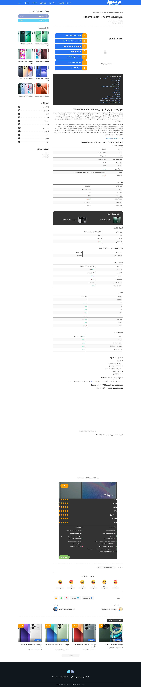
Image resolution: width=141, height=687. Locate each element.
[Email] (56, 598)
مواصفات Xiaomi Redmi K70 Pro (114, 138)
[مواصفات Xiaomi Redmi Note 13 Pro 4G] (84, 633)
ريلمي (47, 124)
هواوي (47, 138)
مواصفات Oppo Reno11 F (26, 96)
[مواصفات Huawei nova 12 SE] (41, 36)
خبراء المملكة (45, 155)
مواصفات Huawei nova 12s (42, 79)
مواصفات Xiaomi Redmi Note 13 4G (57, 644)
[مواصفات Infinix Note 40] (25, 71)
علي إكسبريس (94, 381)
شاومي (46, 131)
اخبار (47, 114)
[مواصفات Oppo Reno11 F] (25, 88)
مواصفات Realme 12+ (27, 44)
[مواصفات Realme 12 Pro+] (41, 88)
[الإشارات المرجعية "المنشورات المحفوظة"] (28, 2)
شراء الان (64, 557)
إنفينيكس (46, 107)
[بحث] (19, 2)
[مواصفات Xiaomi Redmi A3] (111, 633)
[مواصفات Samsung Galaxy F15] (25, 54)
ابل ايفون (46, 110)
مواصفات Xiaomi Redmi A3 (114, 644)
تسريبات (46, 121)
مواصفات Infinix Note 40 (26, 78)
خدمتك (47, 153)
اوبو (47, 117)
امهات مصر (46, 157)
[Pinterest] (66, 598)
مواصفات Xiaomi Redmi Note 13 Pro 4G (85, 645)
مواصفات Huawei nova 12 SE (42, 45)
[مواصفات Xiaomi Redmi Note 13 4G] (57, 633)
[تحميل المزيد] (70, 655)
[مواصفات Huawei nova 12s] (41, 71)
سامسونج (46, 128)
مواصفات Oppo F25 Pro (42, 61)
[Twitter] (75, 598)
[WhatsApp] (61, 598)
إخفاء (107, 76)
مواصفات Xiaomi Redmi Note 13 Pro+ (31, 645)
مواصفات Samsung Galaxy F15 (25, 62)
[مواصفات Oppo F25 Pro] (41, 54)
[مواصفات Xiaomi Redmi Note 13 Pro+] (30, 633)
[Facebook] (88, 598)
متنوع (47, 135)
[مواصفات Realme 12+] (25, 36)
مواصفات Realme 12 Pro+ (42, 96)
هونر (47, 142)
